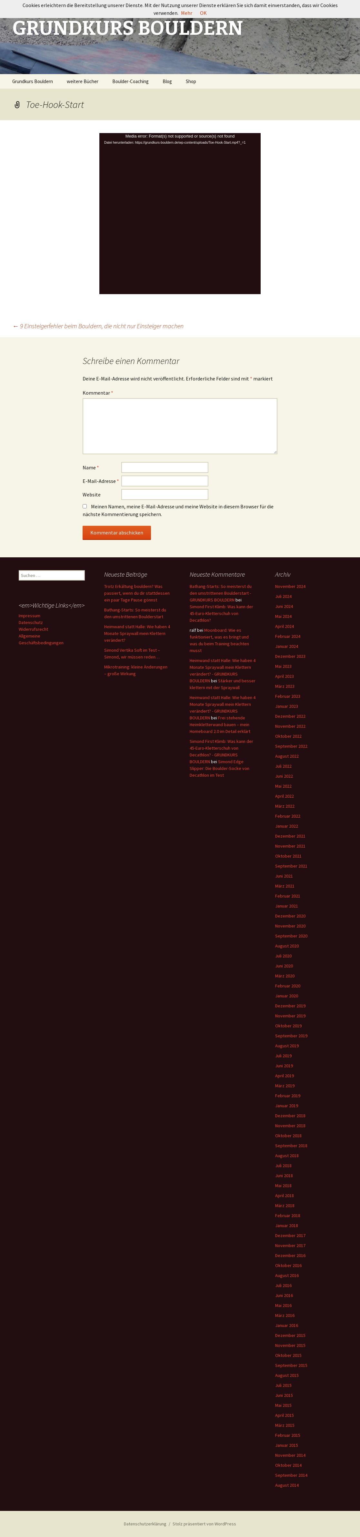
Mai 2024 (283, 616)
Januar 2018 (286, 1225)
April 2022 (284, 796)
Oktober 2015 (288, 1355)
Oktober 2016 (288, 1265)
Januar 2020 (286, 996)
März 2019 (285, 1086)
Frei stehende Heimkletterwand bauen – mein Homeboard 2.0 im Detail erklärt (220, 724)
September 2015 (291, 1365)
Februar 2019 (287, 1096)
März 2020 (285, 976)
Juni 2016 (284, 1295)
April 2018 (284, 1195)
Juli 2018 (283, 1165)
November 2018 (290, 1126)
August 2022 (287, 756)
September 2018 (291, 1145)
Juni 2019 (284, 1066)
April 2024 (284, 626)
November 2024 (290, 586)
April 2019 (284, 1076)
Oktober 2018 (288, 1135)
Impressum (29, 616)
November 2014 (290, 1455)
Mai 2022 (283, 786)
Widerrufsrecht (33, 629)
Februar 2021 (287, 896)
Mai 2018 (283, 1185)
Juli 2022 (283, 766)
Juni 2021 (284, 876)
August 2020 (287, 946)
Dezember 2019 (290, 1006)
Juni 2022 (284, 776)
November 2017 (290, 1245)
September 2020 (291, 936)
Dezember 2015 (290, 1335)
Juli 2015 (283, 1385)
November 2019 (290, 1016)
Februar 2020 (287, 986)
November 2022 (290, 726)
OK (203, 13)
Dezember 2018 (290, 1116)
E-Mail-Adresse (101, 481)
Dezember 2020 (290, 916)
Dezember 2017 (290, 1235)
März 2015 (285, 1425)
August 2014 (287, 1485)
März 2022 (285, 806)
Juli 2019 (283, 1056)
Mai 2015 (283, 1405)
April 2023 (284, 676)
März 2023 (285, 686)
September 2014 (291, 1475)
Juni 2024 (284, 606)
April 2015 (284, 1415)
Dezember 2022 (290, 716)
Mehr (186, 13)
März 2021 (285, 886)
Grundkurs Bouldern (32, 81)
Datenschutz (31, 622)
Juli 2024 (283, 596)
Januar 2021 (286, 906)
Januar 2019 (286, 1106)
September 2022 (291, 746)
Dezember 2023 (290, 656)
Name (91, 467)
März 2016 (285, 1315)
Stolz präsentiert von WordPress (204, 1524)
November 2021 (290, 846)
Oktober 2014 (288, 1465)
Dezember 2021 (290, 836)
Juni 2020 (284, 966)
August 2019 (287, 1046)
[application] (180, 213)
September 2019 (291, 1036)
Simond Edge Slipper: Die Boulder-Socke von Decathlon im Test (219, 768)
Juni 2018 (284, 1175)
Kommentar (98, 392)
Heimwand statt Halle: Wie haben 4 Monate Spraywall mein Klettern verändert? (137, 633)
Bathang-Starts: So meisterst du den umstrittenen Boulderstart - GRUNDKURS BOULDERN (221, 593)
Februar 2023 (287, 696)
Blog (167, 81)
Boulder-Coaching (130, 81)
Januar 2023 (286, 706)
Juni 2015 (284, 1395)
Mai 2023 (283, 666)
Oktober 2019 (288, 1026)
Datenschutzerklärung (145, 1524)
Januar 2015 (286, 1445)
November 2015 (290, 1345)
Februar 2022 (287, 816)
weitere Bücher (82, 81)
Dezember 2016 (290, 1255)
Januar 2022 (286, 826)
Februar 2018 (287, 1215)
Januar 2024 (286, 646)
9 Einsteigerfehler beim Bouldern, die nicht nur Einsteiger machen (98, 326)
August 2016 (287, 1275)
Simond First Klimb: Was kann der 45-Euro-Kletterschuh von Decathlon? (221, 613)
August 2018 (287, 1155)
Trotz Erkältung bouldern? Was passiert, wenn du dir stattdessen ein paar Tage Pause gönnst (137, 593)
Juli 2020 (283, 956)
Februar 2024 (287, 636)
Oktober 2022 (288, 736)
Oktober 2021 (288, 856)
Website (92, 494)
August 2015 (287, 1375)
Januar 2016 (286, 1325)
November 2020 (290, 926)
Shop (191, 81)
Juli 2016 (283, 1285)
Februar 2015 (287, 1435)
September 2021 (291, 866)
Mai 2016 (283, 1305)
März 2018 (285, 1205)
